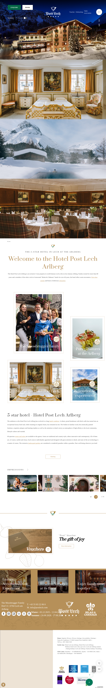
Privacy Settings (77, 638)
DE (99, 20)
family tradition (54, 421)
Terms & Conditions (63, 640)
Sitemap (93, 638)
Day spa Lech (81, 646)
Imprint (64, 638)
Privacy (69, 638)
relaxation (62, 281)
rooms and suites (20, 436)
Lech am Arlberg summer (93, 646)
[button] (3, 685)
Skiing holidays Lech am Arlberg (75, 648)
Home (59, 638)
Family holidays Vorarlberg (94, 648)
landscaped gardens (34, 443)
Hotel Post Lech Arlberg (86, 645)
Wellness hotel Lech (71, 646)
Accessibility (86, 638)
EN (99, 25)
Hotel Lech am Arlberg (71, 645)
